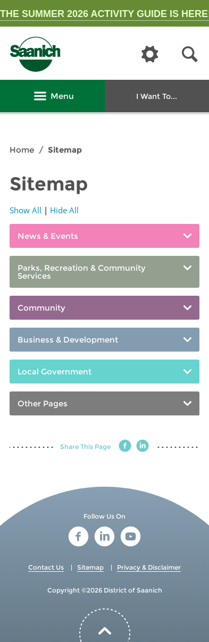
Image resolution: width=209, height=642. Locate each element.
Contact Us (46, 567)
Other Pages (43, 403)
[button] (190, 54)
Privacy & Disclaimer (149, 567)
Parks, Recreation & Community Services (82, 272)
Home (22, 150)
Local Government (54, 371)
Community (41, 308)
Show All (25, 210)
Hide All (64, 210)
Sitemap (90, 567)
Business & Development (68, 340)
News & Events (48, 236)
